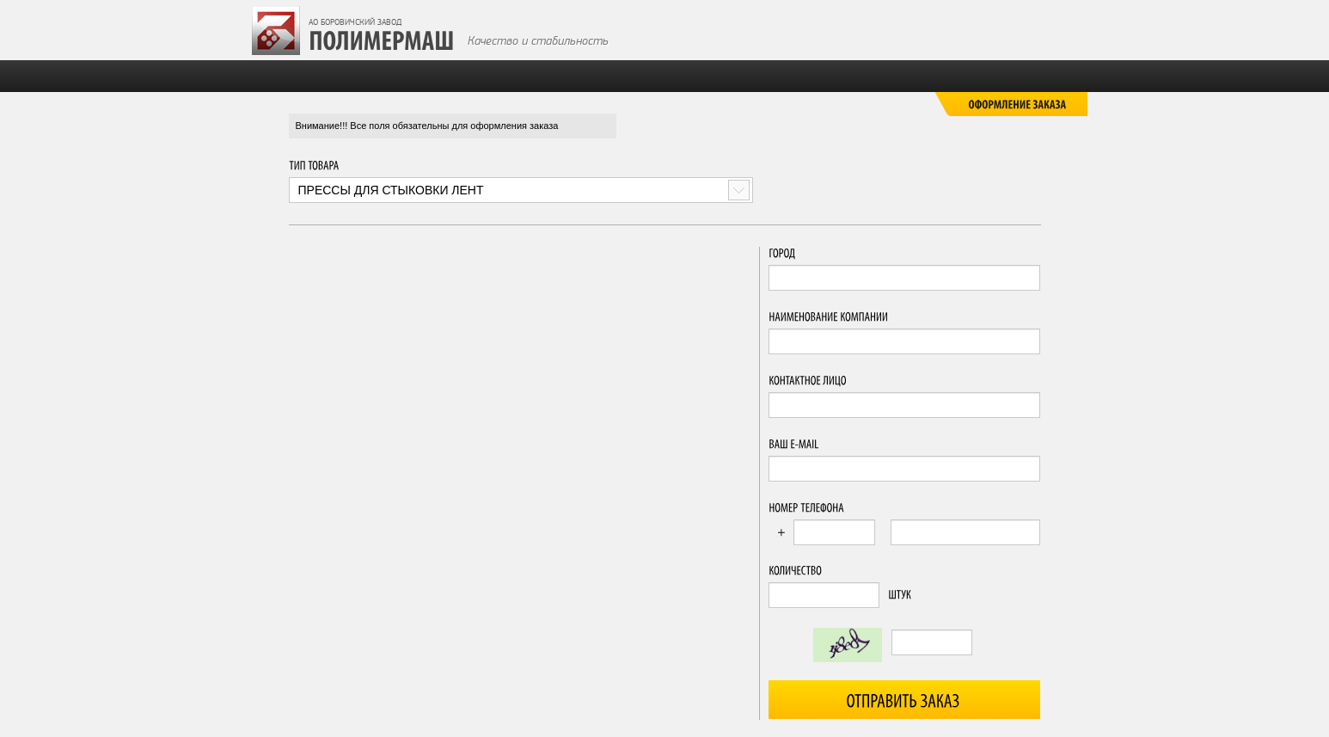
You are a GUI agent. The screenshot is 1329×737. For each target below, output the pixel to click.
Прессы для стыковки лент (391, 190)
